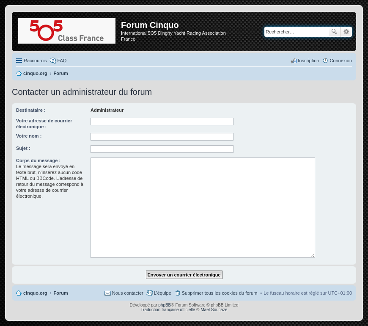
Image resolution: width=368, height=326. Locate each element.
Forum (61, 293)
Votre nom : (28, 135)
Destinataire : (31, 110)
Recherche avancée (346, 32)
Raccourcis (35, 60)
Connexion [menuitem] (341, 60)
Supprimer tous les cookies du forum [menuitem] (220, 293)
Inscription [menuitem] (308, 60)
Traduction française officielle (167, 309)
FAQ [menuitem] (61, 60)
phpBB (164, 305)
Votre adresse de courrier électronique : (44, 123)
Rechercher (334, 32)
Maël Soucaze (213, 309)
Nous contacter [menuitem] (127, 293)
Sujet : (23, 148)
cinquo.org (35, 293)
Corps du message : (38, 160)
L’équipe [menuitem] (162, 293)
